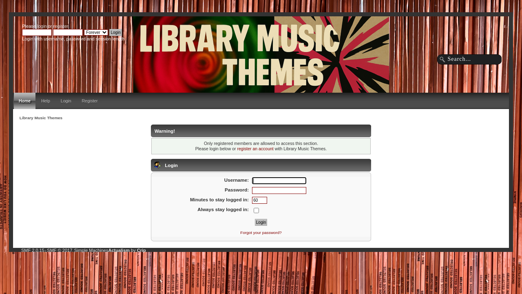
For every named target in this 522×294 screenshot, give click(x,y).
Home (25, 100)
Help (45, 100)
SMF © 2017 (59, 250)
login (41, 26)
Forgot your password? (260, 232)
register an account (255, 148)
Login (66, 100)
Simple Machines (91, 250)
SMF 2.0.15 (32, 250)
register (60, 26)
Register (90, 100)
